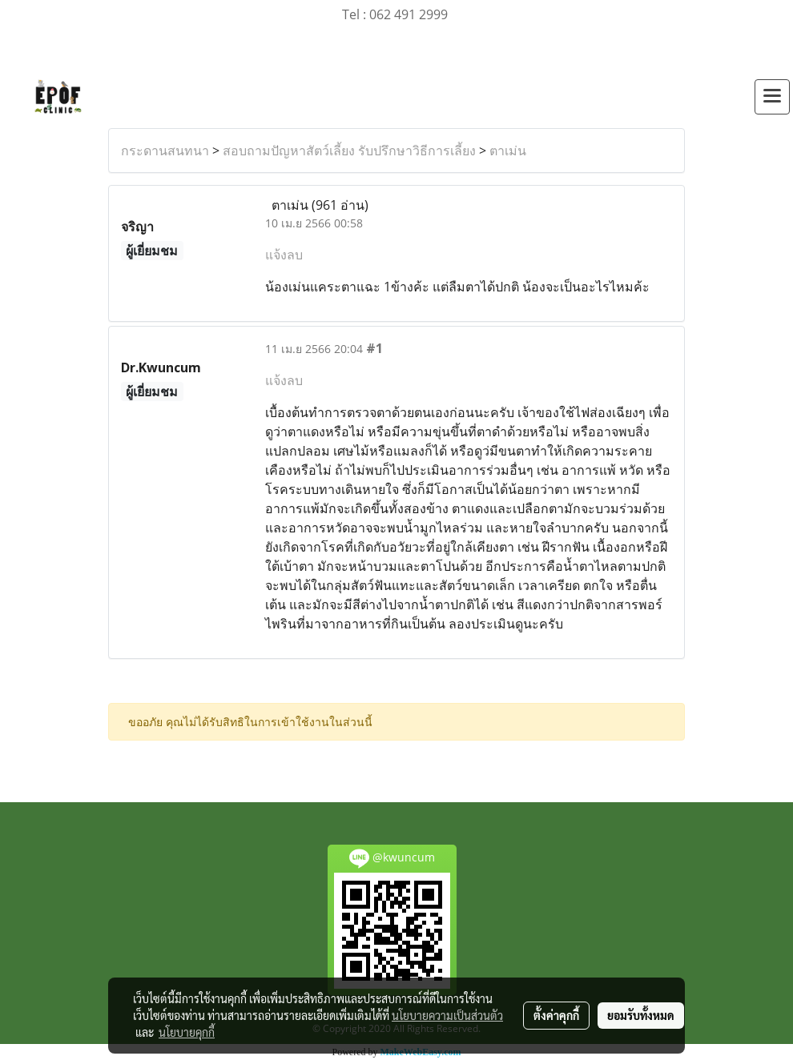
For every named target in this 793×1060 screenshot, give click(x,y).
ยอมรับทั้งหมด (640, 1015)
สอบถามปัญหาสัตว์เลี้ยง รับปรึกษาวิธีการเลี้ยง (349, 150)
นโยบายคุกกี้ (187, 1032)
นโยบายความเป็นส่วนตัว (447, 1015)
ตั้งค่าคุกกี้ (556, 1015)
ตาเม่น (507, 150)
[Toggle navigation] (772, 96)
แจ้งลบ (284, 254)
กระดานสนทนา (165, 150)
